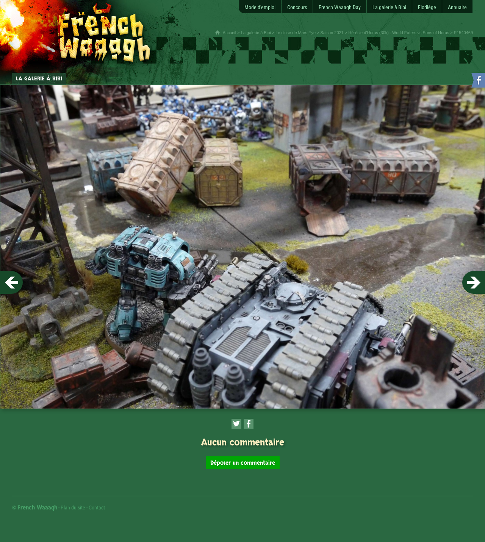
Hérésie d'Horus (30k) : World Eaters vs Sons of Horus (398, 32)
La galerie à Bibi (256, 32)
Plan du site (73, 507)
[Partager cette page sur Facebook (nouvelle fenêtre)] (248, 424)
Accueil (229, 32)
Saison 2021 (332, 32)
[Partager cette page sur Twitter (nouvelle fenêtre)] (236, 424)
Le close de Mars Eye (295, 32)
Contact (97, 507)
